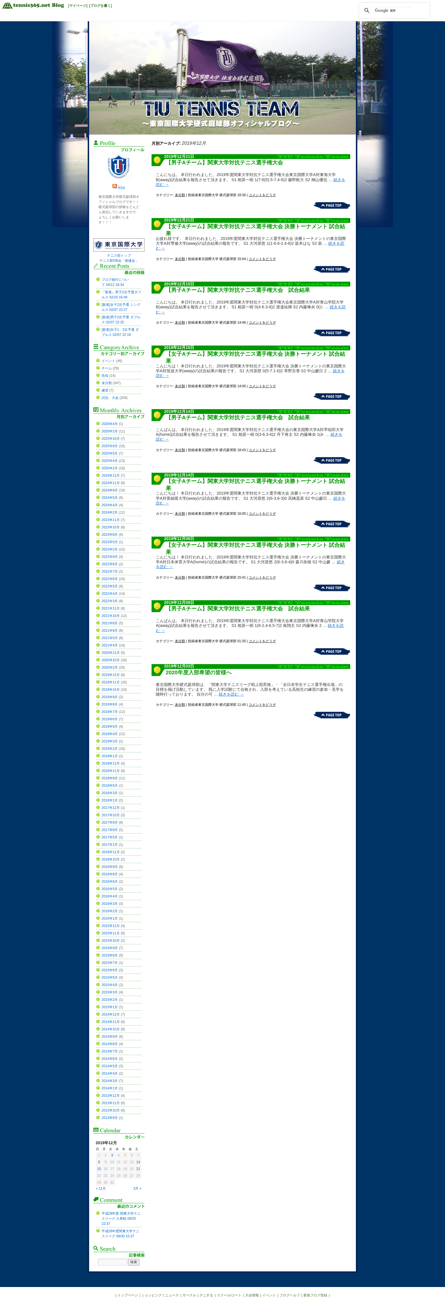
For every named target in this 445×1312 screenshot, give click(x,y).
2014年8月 (110, 1044)
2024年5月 (110, 498)
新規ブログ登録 (315, 1295)
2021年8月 (110, 623)
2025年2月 (110, 468)
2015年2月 (110, 1000)
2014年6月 (110, 1059)
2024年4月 (110, 505)
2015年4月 (110, 985)
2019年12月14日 (179, 411)
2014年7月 (110, 1051)
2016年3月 (110, 904)
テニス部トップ (119, 256)
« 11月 (101, 1188)
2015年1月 (110, 1007)
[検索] (393, 10)
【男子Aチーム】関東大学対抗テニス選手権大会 (224, 163)
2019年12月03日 (179, 666)
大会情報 (252, 1295)
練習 (105, 390)
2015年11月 (111, 933)
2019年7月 (110, 712)
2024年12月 (111, 476)
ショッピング (151, 1295)
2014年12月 (111, 1014)
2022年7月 (110, 572)
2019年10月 (111, 690)
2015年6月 (110, 970)
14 (138, 1162)
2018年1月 (110, 800)
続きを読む (231, 694)
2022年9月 (110, 557)
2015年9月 (110, 948)
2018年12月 (111, 763)
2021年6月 (110, 631)
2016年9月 (110, 867)
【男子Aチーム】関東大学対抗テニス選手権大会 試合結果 (238, 290)
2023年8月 (110, 535)
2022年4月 (110, 594)
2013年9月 (110, 1118)
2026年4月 (110, 424)
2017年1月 (110, 845)
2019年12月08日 (179, 538)
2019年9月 (110, 697)
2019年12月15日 (179, 284)
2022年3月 (110, 601)
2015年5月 (110, 978)
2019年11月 (111, 682)
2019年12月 (111, 675)
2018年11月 (111, 771)
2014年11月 (111, 1022)
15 (99, 1169)
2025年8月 (110, 446)
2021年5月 (110, 638)
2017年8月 (110, 830)
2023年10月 (111, 527)
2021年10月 (111, 616)
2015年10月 (111, 941)
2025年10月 (111, 439)
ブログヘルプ (290, 1295)
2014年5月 (110, 1066)
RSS (121, 188)
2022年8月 (110, 564)
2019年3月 (110, 741)
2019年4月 (110, 734)
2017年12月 (111, 808)
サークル (189, 1295)
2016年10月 (111, 859)
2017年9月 (110, 823)
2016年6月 (110, 882)
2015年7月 (110, 963)
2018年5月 (110, 786)
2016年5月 (110, 889)
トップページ (127, 1295)
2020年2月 (110, 667)
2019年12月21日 (179, 156)
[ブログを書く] (100, 6)
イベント (108, 361)
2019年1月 (110, 756)
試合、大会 (110, 398)
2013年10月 (111, 1110)
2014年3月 (110, 1081)
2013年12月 (111, 1096)
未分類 (180, 195)
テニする (206, 1295)
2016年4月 (110, 896)
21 (138, 1169)
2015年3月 (110, 992)
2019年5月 (110, 727)
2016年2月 (110, 911)
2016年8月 (110, 874)
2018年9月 (110, 778)
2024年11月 (111, 483)
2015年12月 (111, 926)
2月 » (137, 1188)
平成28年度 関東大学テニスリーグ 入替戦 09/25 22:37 (121, 1218)
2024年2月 (110, 512)
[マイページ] (77, 6)
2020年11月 (111, 653)
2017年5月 (110, 837)
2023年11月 (111, 520)
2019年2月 (110, 749)
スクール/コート (229, 1295)
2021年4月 (110, 645)
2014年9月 (110, 1037)
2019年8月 (110, 704)
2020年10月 (111, 660)
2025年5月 (110, 453)
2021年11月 (111, 608)
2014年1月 (110, 1088)
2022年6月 (110, 579)
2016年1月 (110, 918)
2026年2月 (110, 431)
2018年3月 (110, 793)
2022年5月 (110, 586)
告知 (105, 376)
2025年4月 (110, 461)
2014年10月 (111, 1029)
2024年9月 (110, 490)
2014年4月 (110, 1073)
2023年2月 (110, 549)
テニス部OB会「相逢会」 (118, 261)
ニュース (172, 1295)
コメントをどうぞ (262, 195)
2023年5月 (110, 542)
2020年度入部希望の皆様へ (199, 672)
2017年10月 (111, 815)
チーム (107, 368)
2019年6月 (110, 719)
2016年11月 (111, 852)
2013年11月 (111, 1103)
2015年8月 (110, 955)
